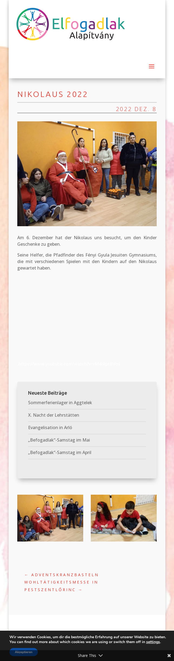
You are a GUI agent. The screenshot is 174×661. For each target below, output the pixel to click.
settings (153, 642)
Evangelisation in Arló (50, 427)
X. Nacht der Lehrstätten (53, 415)
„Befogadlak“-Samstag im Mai (59, 440)
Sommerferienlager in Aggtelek (60, 403)
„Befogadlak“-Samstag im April (59, 452)
